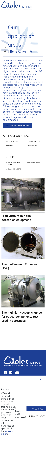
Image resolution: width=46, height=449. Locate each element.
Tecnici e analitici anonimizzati (20, 416)
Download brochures (17, 125)
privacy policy (7, 435)
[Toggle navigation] (43, 5)
